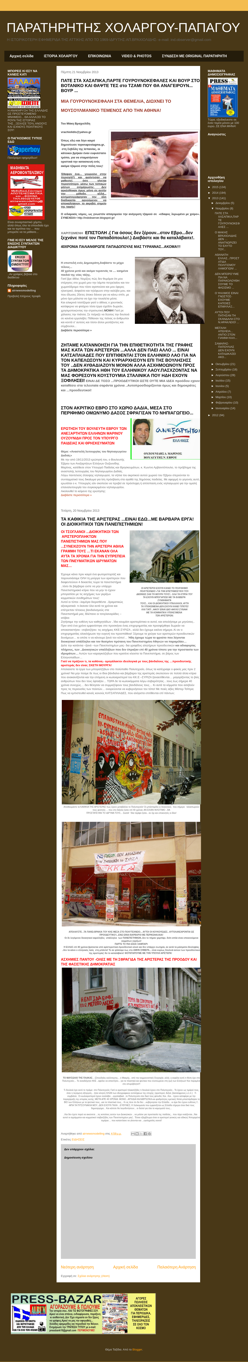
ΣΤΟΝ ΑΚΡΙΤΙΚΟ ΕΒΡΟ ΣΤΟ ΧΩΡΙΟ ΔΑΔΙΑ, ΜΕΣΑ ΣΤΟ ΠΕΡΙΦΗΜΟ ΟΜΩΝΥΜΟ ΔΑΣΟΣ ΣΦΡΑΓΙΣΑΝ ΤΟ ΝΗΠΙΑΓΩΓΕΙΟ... (127, 410)
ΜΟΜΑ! (109, 310)
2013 (215, 198)
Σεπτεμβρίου (224, 369)
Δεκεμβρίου (223, 203)
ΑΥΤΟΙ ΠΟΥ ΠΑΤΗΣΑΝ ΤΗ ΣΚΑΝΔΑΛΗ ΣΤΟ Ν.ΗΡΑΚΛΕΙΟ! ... (227, 317)
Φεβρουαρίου (224, 402)
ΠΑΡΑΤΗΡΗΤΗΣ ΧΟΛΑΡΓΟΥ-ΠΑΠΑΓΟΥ (123, 27)
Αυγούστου (223, 375)
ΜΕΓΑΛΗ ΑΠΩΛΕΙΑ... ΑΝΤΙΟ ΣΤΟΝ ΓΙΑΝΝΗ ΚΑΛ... (226, 333)
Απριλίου (222, 391)
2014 (215, 192)
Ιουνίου (220, 386)
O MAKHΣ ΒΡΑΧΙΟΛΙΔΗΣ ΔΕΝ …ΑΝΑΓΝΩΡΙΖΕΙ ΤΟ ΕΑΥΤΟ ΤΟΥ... (226, 241)
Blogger (137, 1349)
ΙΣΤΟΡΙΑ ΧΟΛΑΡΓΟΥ (61, 56)
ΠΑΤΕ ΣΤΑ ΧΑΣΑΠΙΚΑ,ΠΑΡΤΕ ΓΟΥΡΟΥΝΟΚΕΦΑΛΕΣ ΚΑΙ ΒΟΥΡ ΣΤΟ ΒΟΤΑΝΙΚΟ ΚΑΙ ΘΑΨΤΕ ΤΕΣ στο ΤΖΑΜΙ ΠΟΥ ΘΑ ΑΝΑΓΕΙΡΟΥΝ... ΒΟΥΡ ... (130, 85)
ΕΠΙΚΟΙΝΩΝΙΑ (99, 56)
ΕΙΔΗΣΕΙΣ (78, 1139)
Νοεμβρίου (223, 208)
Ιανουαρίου (223, 408)
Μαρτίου (221, 397)
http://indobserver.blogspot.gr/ (96, 217)
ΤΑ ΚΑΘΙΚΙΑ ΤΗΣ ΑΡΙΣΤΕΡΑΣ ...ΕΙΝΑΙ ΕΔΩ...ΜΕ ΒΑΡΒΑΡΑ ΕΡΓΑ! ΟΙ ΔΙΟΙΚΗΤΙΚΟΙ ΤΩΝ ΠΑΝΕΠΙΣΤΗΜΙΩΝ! (127, 521)
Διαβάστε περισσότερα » (76, 330)
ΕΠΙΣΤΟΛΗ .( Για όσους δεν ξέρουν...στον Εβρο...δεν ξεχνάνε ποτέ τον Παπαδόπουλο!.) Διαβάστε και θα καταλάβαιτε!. (127, 235)
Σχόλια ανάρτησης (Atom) (94, 1276)
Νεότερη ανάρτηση (77, 1267)
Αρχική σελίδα (22, 56)
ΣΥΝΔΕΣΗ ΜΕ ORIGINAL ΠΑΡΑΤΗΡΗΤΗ (194, 56)
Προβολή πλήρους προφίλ (24, 296)
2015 (215, 187)
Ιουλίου (220, 380)
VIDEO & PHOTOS (137, 56)
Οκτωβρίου (223, 364)
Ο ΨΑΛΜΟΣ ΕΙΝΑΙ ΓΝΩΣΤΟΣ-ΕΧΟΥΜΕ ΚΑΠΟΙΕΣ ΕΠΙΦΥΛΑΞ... (226, 299)
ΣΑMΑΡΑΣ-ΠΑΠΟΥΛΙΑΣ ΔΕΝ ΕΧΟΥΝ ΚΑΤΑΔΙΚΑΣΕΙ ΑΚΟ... (225, 350)
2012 (215, 415)
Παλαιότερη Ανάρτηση (176, 1267)
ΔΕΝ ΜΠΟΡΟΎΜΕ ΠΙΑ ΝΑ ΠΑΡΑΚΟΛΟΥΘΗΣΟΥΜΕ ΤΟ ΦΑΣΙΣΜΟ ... (227, 280)
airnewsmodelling (24, 290)
